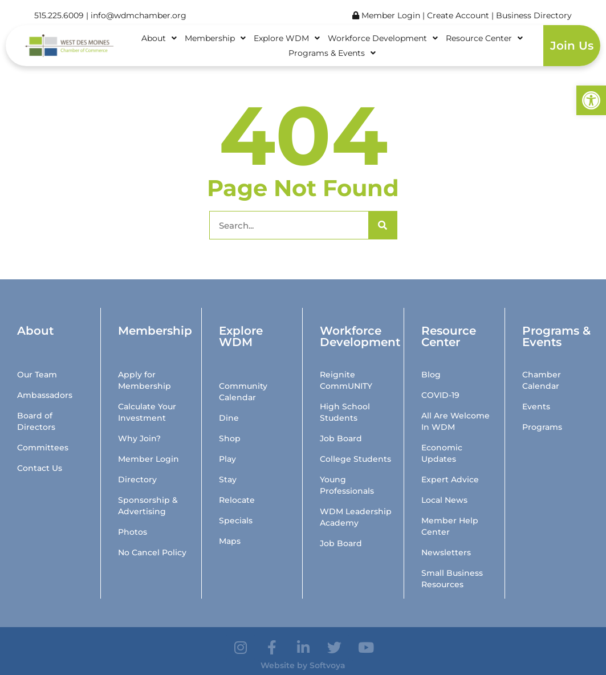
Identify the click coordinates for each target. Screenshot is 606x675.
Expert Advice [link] (450, 479)
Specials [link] (236, 520)
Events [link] (536, 406)
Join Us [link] (571, 45)
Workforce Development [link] (383, 38)
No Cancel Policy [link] (152, 552)
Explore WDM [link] (287, 38)
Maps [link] (230, 541)
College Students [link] (355, 459)
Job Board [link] (341, 438)
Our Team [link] (37, 374)
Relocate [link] (237, 500)
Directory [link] (137, 479)
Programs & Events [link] (332, 53)
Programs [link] (542, 427)
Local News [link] (444, 500)
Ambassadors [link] (44, 395)
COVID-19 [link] (440, 395)
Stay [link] (228, 479)
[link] (591, 100)
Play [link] (227, 459)
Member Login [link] (386, 15)
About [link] (159, 38)
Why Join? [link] (139, 438)
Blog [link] (431, 374)
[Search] (382, 225)
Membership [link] (215, 38)
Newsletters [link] (446, 552)
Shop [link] (230, 438)
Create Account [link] (459, 15)
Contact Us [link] (39, 468)
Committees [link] (42, 447)
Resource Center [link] (484, 38)
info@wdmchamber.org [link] (138, 15)
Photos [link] (132, 532)
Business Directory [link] (534, 15)
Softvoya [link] (327, 665)
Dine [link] (229, 418)
